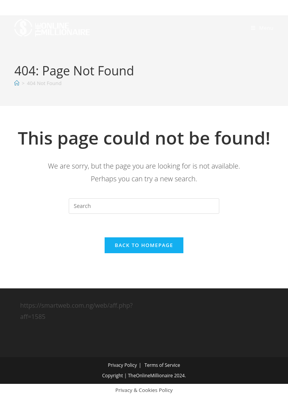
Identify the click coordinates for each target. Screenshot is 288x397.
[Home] (16, 83)
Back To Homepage (144, 245)
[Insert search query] (144, 206)
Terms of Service (162, 365)
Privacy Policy (122, 365)
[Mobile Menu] (262, 27)
